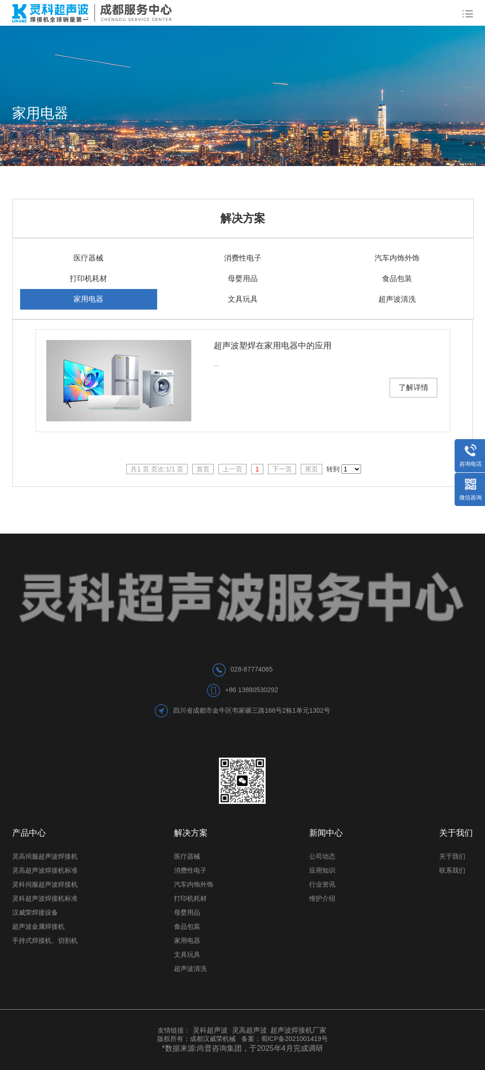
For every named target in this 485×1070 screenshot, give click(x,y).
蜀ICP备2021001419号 (294, 1038)
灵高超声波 (249, 1030)
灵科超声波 (211, 1030)
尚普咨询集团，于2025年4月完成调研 (260, 1048)
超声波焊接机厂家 (298, 1030)
